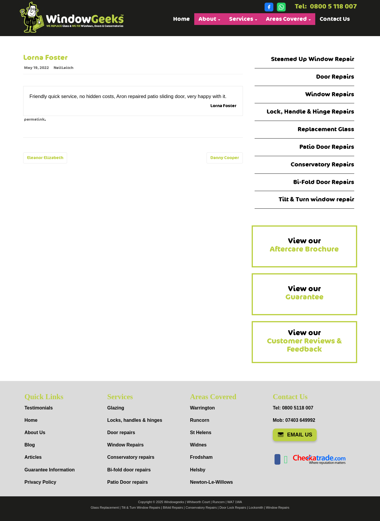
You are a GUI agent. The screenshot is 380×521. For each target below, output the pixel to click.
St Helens (201, 432)
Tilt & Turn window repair (316, 199)
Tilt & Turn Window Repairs (140, 507)
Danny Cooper (224, 157)
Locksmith (256, 507)
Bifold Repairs (173, 507)
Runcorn (199, 420)
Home (181, 19)
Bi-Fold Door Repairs (323, 182)
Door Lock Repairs (232, 507)
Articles (33, 457)
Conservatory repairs (130, 457)
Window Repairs (329, 94)
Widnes (198, 444)
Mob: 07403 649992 (294, 420)
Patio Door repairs (127, 482)
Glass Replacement (105, 507)
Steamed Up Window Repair (312, 59)
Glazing (115, 407)
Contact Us (335, 19)
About (209, 19)
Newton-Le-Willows (211, 482)
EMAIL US (294, 434)
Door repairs (121, 432)
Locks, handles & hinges (134, 420)
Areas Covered (288, 19)
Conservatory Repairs (322, 164)
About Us (35, 432)
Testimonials (39, 407)
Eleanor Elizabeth (45, 157)
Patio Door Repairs (326, 147)
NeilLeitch (64, 67)
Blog (30, 444)
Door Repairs (335, 76)
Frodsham (201, 457)
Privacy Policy (41, 482)
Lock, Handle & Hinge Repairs (310, 111)
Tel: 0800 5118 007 (293, 407)
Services (243, 19)
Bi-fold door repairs (129, 469)
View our (304, 245)
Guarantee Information (50, 469)
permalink (34, 119)
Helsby (197, 469)
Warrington (202, 407)
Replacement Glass (326, 129)
